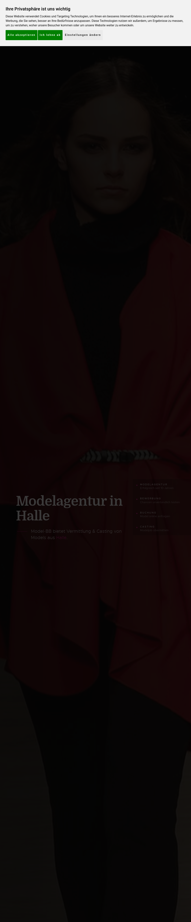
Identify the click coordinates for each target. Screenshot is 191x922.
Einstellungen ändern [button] (83, 34)
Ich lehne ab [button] (50, 34)
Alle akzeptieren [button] (21, 34)
